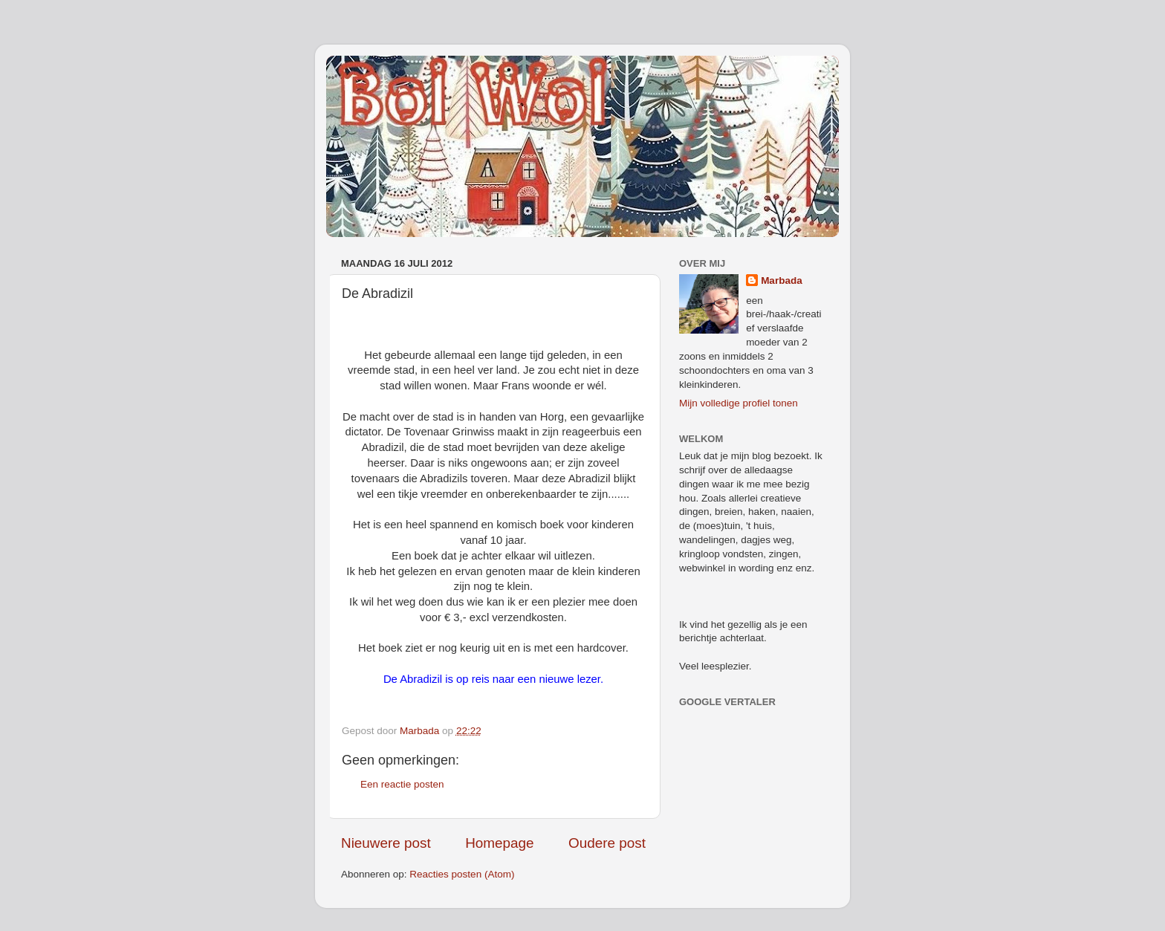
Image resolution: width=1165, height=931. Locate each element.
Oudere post (607, 843)
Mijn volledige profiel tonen (738, 403)
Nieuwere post (386, 843)
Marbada (781, 280)
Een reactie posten (402, 784)
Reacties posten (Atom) (461, 874)
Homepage (499, 843)
